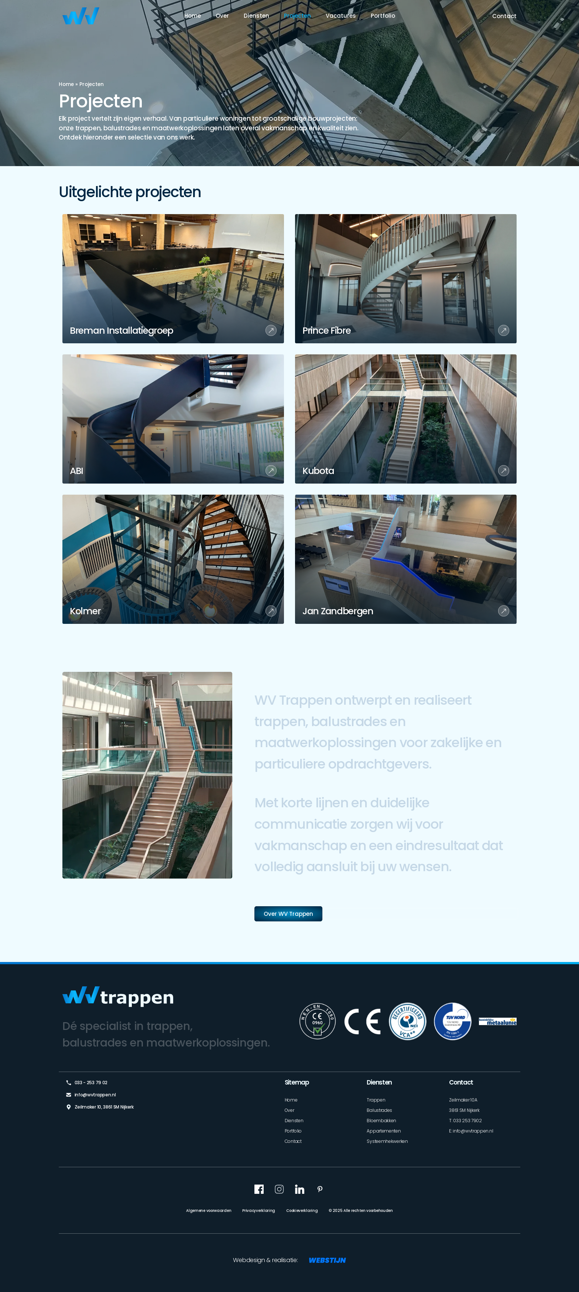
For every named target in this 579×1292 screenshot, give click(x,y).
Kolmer (85, 611)
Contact (504, 16)
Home (192, 16)
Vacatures (341, 16)
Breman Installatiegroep (121, 330)
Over (222, 16)
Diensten (256, 16)
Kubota (318, 470)
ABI (76, 470)
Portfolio (383, 16)
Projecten (297, 16)
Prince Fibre (326, 330)
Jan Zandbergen (337, 611)
